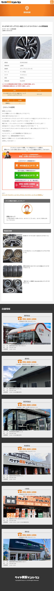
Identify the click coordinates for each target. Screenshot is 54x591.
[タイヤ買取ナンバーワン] (11, 2)
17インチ (4, 195)
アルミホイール (12, 195)
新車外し (40, 195)
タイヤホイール (29, 195)
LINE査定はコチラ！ (27, 175)
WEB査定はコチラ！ (27, 165)
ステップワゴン (20, 195)
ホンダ (35, 195)
